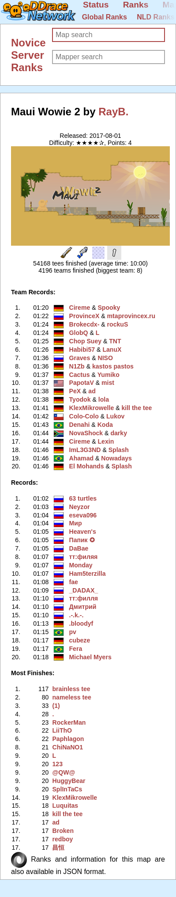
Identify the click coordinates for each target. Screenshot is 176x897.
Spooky (108, 307)
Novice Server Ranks (28, 55)
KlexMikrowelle (91, 407)
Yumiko (108, 374)
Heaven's (82, 531)
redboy (62, 839)
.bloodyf (81, 623)
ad (91, 391)
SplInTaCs (67, 789)
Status (96, 4)
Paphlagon (68, 738)
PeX (75, 391)
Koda (105, 424)
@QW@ (63, 772)
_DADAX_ (83, 590)
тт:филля (83, 598)
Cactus (79, 374)
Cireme (79, 307)
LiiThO (62, 730)
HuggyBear (68, 780)
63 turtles (83, 498)
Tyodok (80, 399)
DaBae (79, 548)
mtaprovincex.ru (131, 315)
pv (72, 631)
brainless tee (71, 688)
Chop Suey (85, 341)
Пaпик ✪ (82, 540)
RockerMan (69, 722)
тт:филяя (83, 556)
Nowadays (116, 458)
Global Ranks (104, 17)
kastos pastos (113, 366)
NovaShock (86, 433)
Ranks (136, 4)
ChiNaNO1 (67, 747)
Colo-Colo (84, 416)
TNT (115, 341)
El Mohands (86, 466)
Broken (63, 830)
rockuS (117, 324)
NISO (104, 357)
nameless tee (71, 697)
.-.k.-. (76, 615)
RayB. (113, 112)
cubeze (79, 640)
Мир (75, 523)
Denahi (79, 424)
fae (73, 581)
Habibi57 (82, 349)
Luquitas (65, 805)
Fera (75, 648)
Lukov (115, 416)
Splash (119, 449)
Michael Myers (90, 657)
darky (118, 433)
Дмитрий (83, 606)
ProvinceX (84, 315)
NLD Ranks (155, 17)
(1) (56, 705)
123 (57, 764)
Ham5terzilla (87, 573)
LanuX (111, 349)
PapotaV (81, 382)
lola (103, 399)
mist (107, 382)
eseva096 (83, 515)
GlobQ (78, 332)
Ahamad (81, 458)
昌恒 (58, 847)
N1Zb (77, 366)
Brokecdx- (84, 324)
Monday (81, 565)
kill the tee (136, 407)
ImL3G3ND (85, 449)
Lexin (105, 441)
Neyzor (79, 506)
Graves (79, 357)
